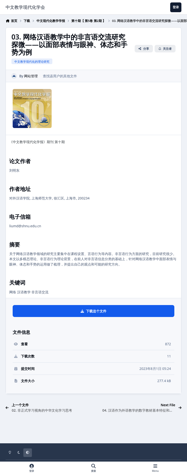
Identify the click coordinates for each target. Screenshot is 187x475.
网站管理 (31, 75)
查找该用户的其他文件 (60, 75)
